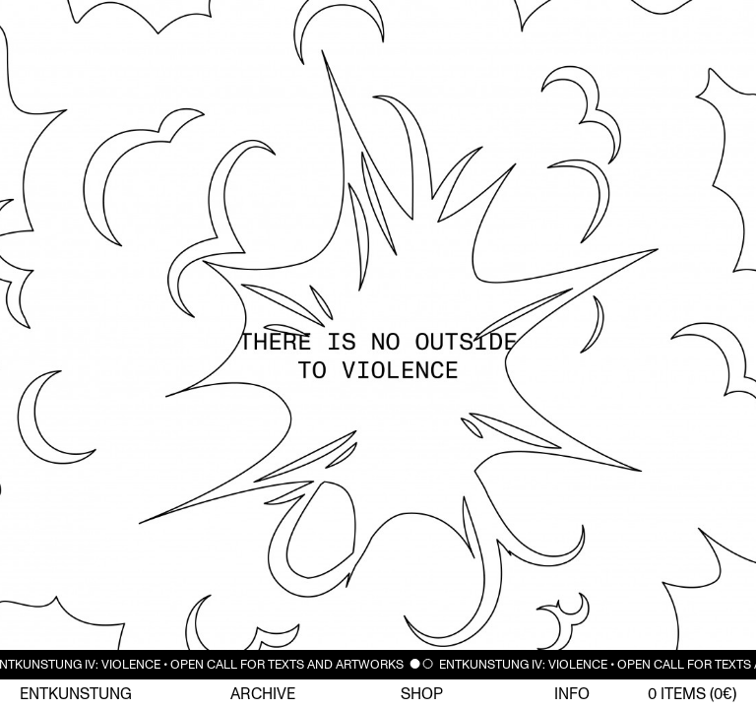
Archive (262, 694)
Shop (422, 694)
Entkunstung (76, 694)
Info (572, 694)
